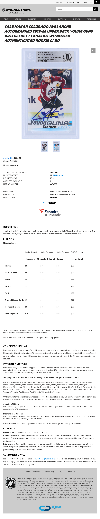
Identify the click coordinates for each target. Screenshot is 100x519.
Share (44, 202)
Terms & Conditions (32, 472)
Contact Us (71, 472)
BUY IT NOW (62, 19)
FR (91, 2)
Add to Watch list (11, 165)
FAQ (78, 2)
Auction (53, 197)
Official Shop (59, 2)
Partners (18, 19)
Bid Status (76, 19)
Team (6, 19)
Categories (32, 19)
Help (85, 2)
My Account (70, 2)
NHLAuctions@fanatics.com (44, 459)
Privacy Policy (49, 472)
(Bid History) (57, 175)
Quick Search (46, 19)
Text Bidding (91, 19)
